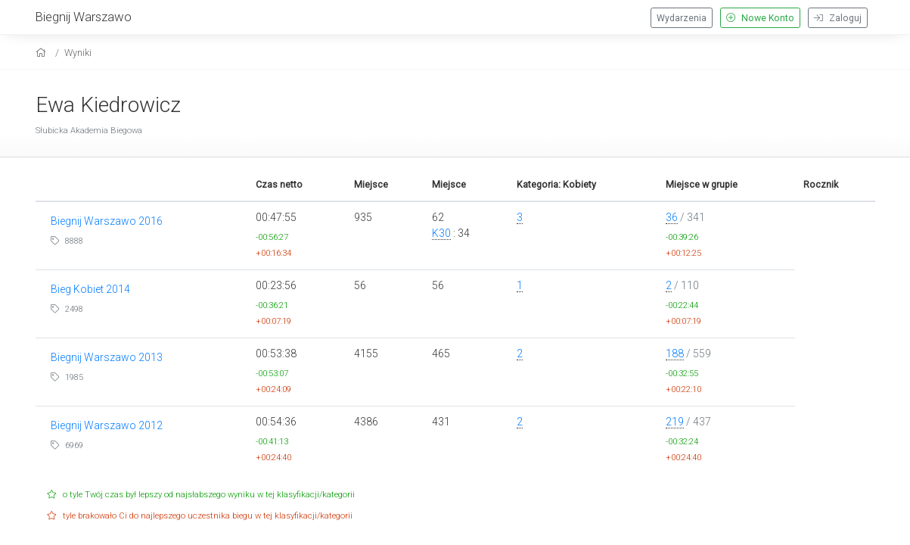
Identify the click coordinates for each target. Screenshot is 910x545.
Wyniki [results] (78, 52)
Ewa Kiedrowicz (108, 104)
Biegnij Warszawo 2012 (107, 425)
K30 (441, 233)
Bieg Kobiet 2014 (90, 289)
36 (672, 217)
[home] (43, 52)
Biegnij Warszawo (84, 16)
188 (675, 353)
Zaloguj (838, 18)
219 (675, 422)
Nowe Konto (760, 18)
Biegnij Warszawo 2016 (107, 221)
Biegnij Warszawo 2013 (107, 357)
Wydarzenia (682, 18)
